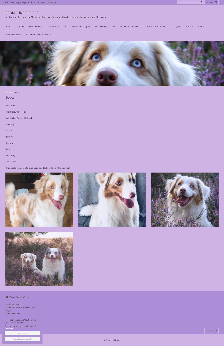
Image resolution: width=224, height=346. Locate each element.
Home (8, 26)
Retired (189, 26)
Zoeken (201, 2)
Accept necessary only (22, 339)
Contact (201, 26)
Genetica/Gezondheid (157, 26)
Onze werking (35, 26)
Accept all (22, 333)
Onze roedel (53, 26)
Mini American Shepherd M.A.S (40, 34)
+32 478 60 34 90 (47, 2)
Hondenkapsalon (13, 34)
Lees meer (9, 328)
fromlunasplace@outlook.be (20, 2)
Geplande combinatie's (131, 26)
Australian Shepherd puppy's (76, 26)
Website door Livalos (112, 340)
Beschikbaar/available (105, 26)
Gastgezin (177, 26)
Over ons (20, 26)
